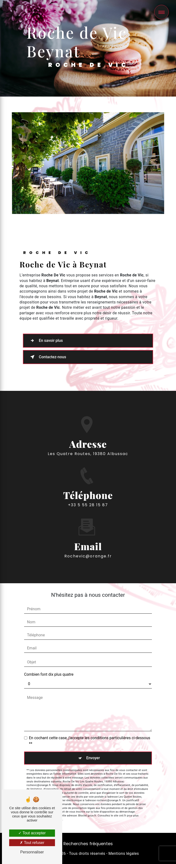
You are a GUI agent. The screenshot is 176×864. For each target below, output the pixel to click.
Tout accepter (32, 833)
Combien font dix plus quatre (49, 674)
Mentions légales (123, 853)
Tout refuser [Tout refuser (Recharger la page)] (32, 843)
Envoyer (93, 758)
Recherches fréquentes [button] (88, 844)
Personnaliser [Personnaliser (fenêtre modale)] (32, 852)
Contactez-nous (47, 357)
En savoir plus (45, 341)
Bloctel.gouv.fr (87, 815)
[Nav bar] (161, 12)
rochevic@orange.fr (88, 549)
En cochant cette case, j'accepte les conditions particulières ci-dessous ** (89, 741)
